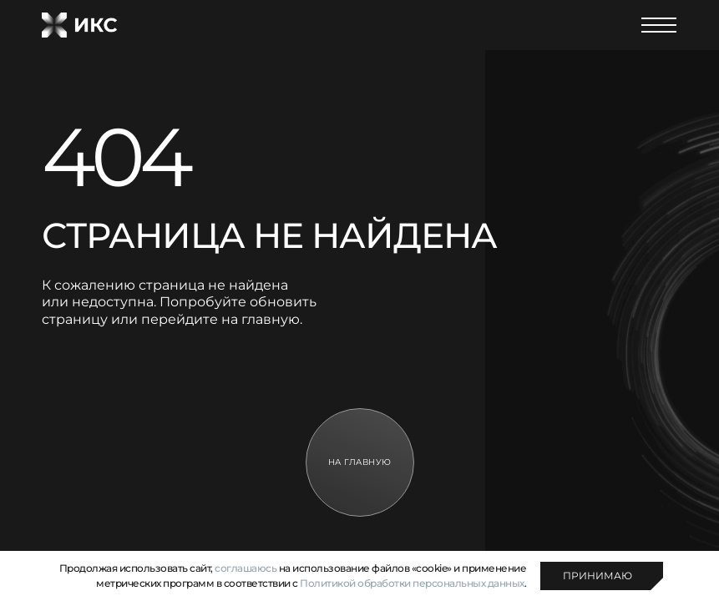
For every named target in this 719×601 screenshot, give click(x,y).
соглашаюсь (245, 568)
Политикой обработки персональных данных (412, 583)
